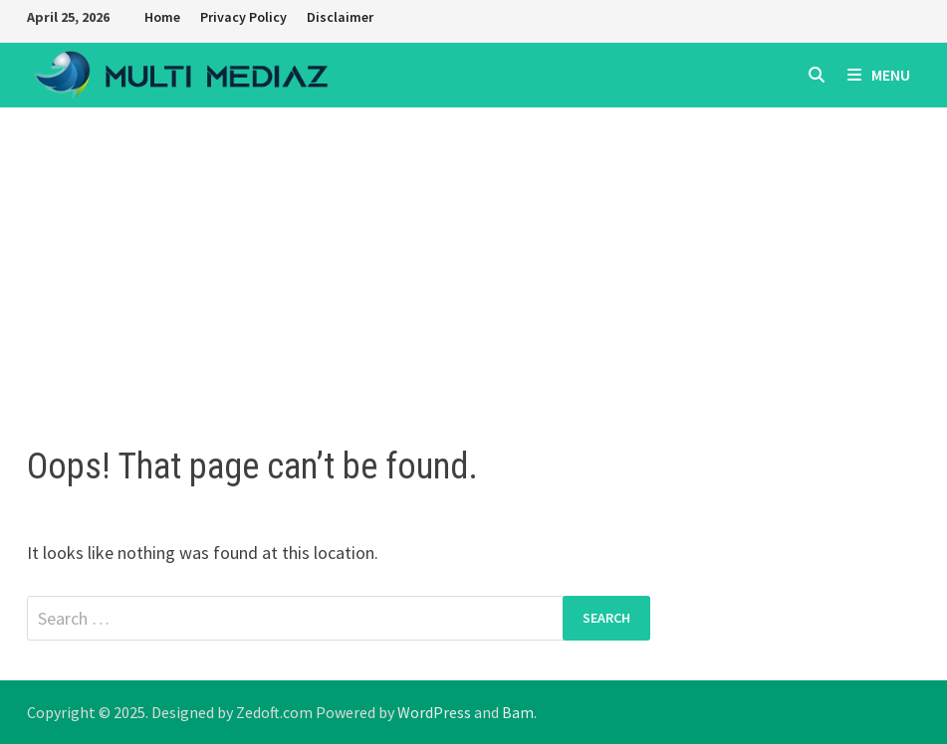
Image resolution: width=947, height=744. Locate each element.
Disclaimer (340, 17)
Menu (878, 75)
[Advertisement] (473, 256)
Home (162, 17)
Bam (518, 712)
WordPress (434, 712)
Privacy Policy (243, 17)
